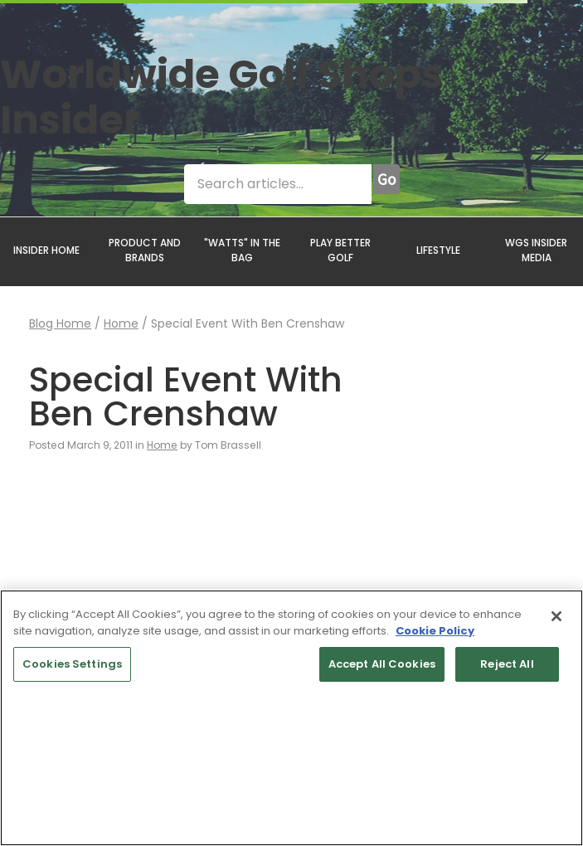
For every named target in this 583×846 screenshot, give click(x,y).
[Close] (556, 616)
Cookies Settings (72, 664)
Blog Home (60, 323)
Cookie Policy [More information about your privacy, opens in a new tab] (435, 631)
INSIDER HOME (46, 250)
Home (121, 323)
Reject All (506, 664)
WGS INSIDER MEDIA (536, 250)
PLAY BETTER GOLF (340, 250)
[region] (291, 718)
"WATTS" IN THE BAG (242, 250)
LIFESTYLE (438, 250)
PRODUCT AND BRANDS (145, 250)
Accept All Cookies (381, 664)
